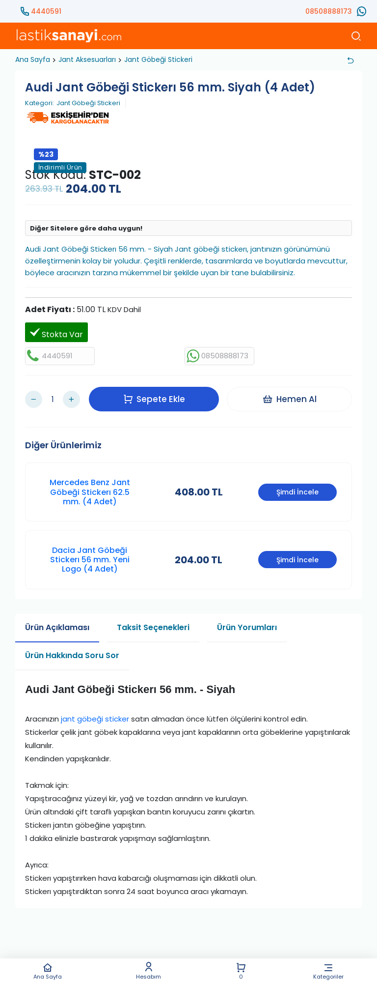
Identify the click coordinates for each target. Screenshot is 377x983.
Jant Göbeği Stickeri (158, 59)
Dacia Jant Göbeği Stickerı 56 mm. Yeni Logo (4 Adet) (90, 556)
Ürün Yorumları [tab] (247, 623)
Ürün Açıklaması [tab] (57, 623)
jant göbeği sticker (95, 715)
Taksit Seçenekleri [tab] (153, 623)
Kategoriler (328, 971)
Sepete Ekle (155, 397)
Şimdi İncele (297, 488)
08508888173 (328, 11)
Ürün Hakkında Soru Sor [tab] (72, 651)
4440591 (46, 11)
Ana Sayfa (47, 971)
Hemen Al (290, 397)
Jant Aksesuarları (87, 59)
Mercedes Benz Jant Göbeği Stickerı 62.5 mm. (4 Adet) (90, 488)
